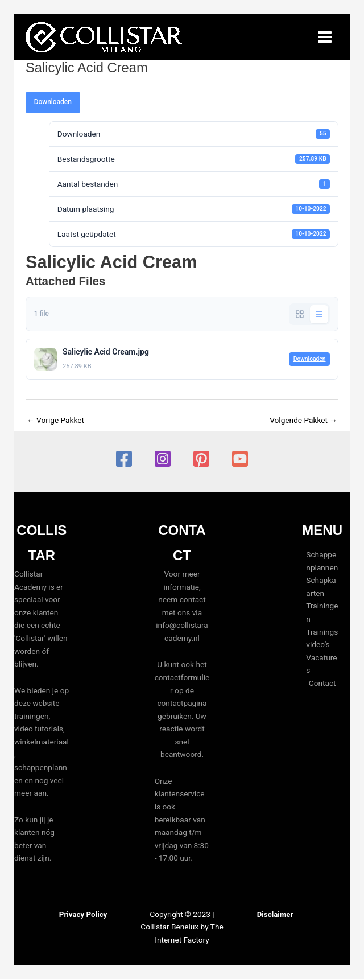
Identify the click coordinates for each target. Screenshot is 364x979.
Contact (322, 683)
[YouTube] (240, 459)
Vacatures (321, 664)
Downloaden (53, 102)
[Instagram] (163, 459)
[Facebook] (124, 459)
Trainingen (322, 612)
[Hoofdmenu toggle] (325, 37)
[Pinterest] (201, 459)
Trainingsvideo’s (322, 638)
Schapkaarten (321, 586)
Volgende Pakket (303, 420)
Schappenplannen (322, 561)
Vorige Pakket (55, 420)
